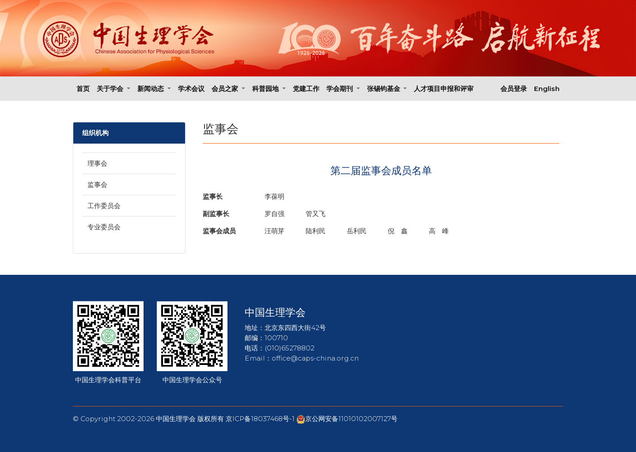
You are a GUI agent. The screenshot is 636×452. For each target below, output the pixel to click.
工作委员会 (104, 205)
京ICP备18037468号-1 (261, 418)
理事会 (97, 163)
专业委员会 (104, 227)
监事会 (97, 184)
